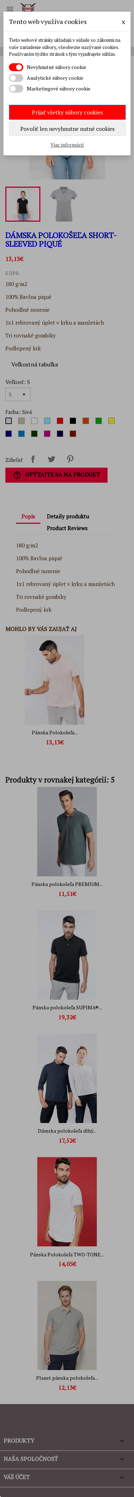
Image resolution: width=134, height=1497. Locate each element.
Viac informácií (67, 144)
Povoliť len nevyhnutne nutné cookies (67, 128)
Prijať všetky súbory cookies (67, 112)
